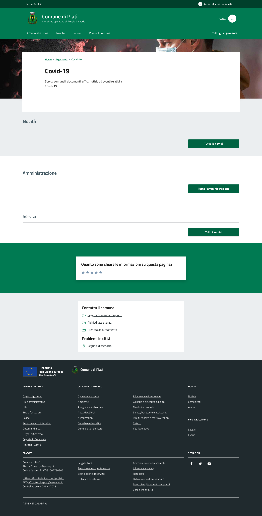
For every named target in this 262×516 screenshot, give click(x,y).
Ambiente (83, 402)
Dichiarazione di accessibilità (148, 479)
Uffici (25, 407)
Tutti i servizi (213, 232)
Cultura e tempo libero (90, 428)
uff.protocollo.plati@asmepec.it (45, 482)
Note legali (139, 474)
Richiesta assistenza (89, 479)
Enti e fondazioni (32, 412)
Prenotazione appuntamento (94, 468)
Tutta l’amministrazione (213, 188)
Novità (60, 33)
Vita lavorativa (141, 428)
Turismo (137, 423)
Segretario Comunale (34, 439)
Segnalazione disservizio (91, 474)
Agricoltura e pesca (88, 396)
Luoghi (191, 429)
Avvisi (191, 407)
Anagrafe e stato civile (90, 407)
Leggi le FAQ (85, 463)
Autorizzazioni (85, 418)
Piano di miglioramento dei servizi (151, 484)
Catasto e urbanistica (89, 423)
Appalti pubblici (86, 412)
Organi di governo (32, 396)
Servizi (77, 33)
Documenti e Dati (32, 428)
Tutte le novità (213, 143)
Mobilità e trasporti (143, 407)
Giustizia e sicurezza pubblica (149, 402)
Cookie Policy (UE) (143, 490)
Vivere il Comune (99, 33)
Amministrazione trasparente (149, 463)
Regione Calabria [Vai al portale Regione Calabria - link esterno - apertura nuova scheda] (34, 4)
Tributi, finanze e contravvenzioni (151, 418)
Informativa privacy (143, 468)
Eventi (191, 435)
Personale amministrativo (37, 423)
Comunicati (194, 402)
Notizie (192, 396)
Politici (26, 418)
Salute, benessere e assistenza (150, 412)
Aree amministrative (34, 402)
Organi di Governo (33, 434)
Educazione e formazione (147, 396)
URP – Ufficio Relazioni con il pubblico (43, 478)
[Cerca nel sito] (232, 19)
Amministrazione (37, 33)
